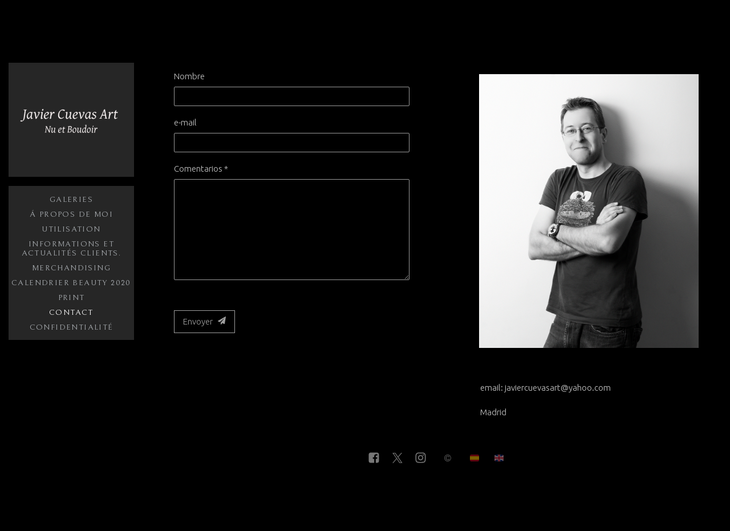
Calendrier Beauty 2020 (71, 282)
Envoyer (204, 321)
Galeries (71, 199)
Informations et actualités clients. (71, 249)
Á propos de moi (71, 214)
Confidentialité (71, 327)
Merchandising (71, 268)
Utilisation (71, 229)
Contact (71, 312)
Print (71, 297)
